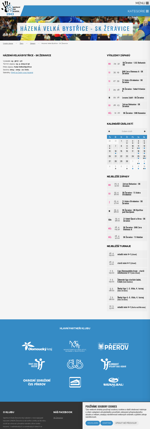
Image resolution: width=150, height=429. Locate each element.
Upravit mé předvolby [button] (126, 423)
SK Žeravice (58, 418)
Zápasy (32, 43)
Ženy (21, 43)
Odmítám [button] (106, 423)
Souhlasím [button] (93, 423)
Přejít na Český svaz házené (22, 73)
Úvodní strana (8, 43)
